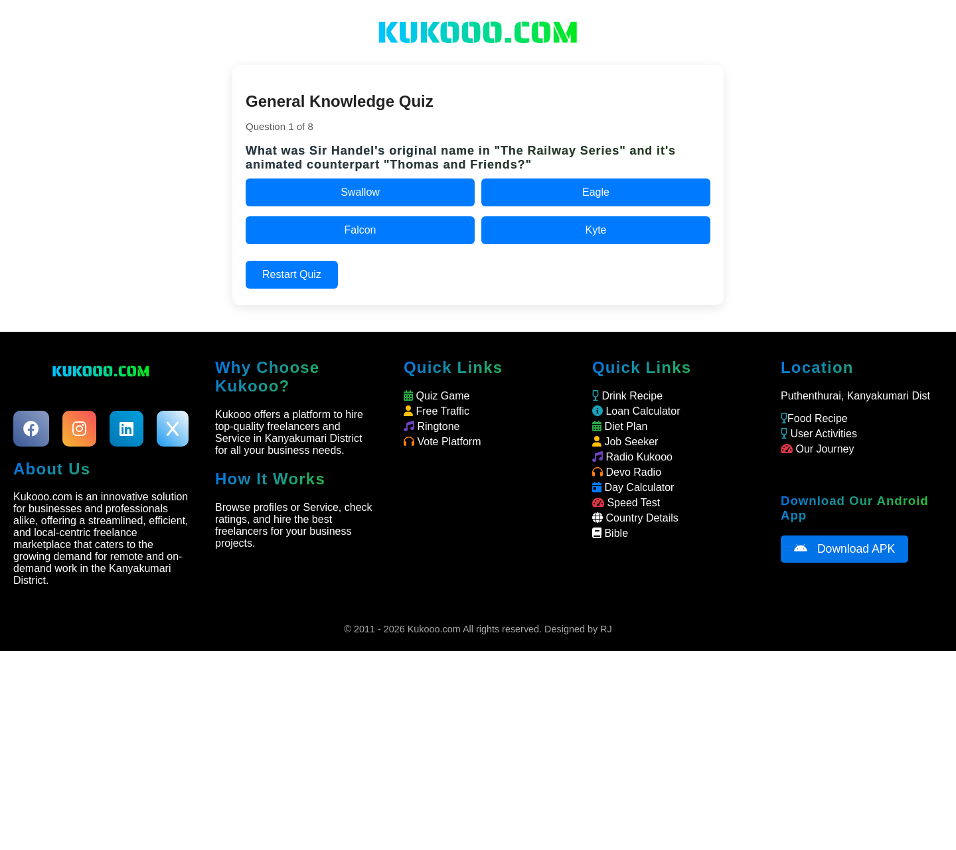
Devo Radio (626, 472)
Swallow (360, 192)
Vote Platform (442, 441)
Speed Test (626, 502)
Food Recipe (814, 418)
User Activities (819, 433)
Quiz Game (436, 395)
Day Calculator (633, 487)
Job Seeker (625, 441)
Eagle (595, 192)
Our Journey (817, 449)
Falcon (360, 230)
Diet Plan (619, 426)
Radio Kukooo (632, 456)
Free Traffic (436, 411)
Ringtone (432, 426)
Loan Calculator (636, 411)
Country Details (635, 518)
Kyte (595, 230)
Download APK (844, 548)
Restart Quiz (291, 274)
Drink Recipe (627, 395)
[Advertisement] (478, 750)
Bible (610, 533)
